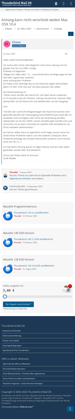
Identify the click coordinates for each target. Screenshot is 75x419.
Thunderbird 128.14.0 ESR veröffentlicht (34, 265)
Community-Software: (18, 407)
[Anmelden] (64, 3)
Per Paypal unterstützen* (18, 304)
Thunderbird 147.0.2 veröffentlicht (31, 212)
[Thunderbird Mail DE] (16, 4)
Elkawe (8, 28)
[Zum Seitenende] (70, 409)
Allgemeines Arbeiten (20, 178)
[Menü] (71, 4)
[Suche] (56, 4)
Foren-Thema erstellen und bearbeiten (19, 378)
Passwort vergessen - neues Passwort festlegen (23, 383)
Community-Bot (17, 186)
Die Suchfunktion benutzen (14, 368)
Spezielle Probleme (51, 175)
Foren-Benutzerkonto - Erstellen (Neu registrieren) (24, 373)
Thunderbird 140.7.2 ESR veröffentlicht (33, 239)
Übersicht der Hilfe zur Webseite (16, 364)
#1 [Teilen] (66, 53)
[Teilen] (70, 34)
